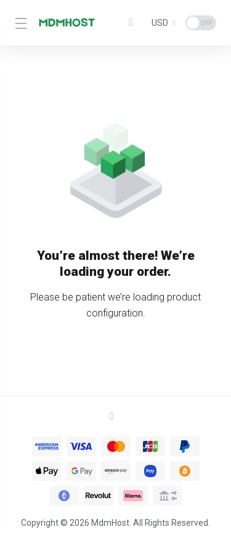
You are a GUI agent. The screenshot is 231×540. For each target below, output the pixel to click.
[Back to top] (115, 416)
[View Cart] (134, 23)
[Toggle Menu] (19, 22)
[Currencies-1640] (163, 23)
